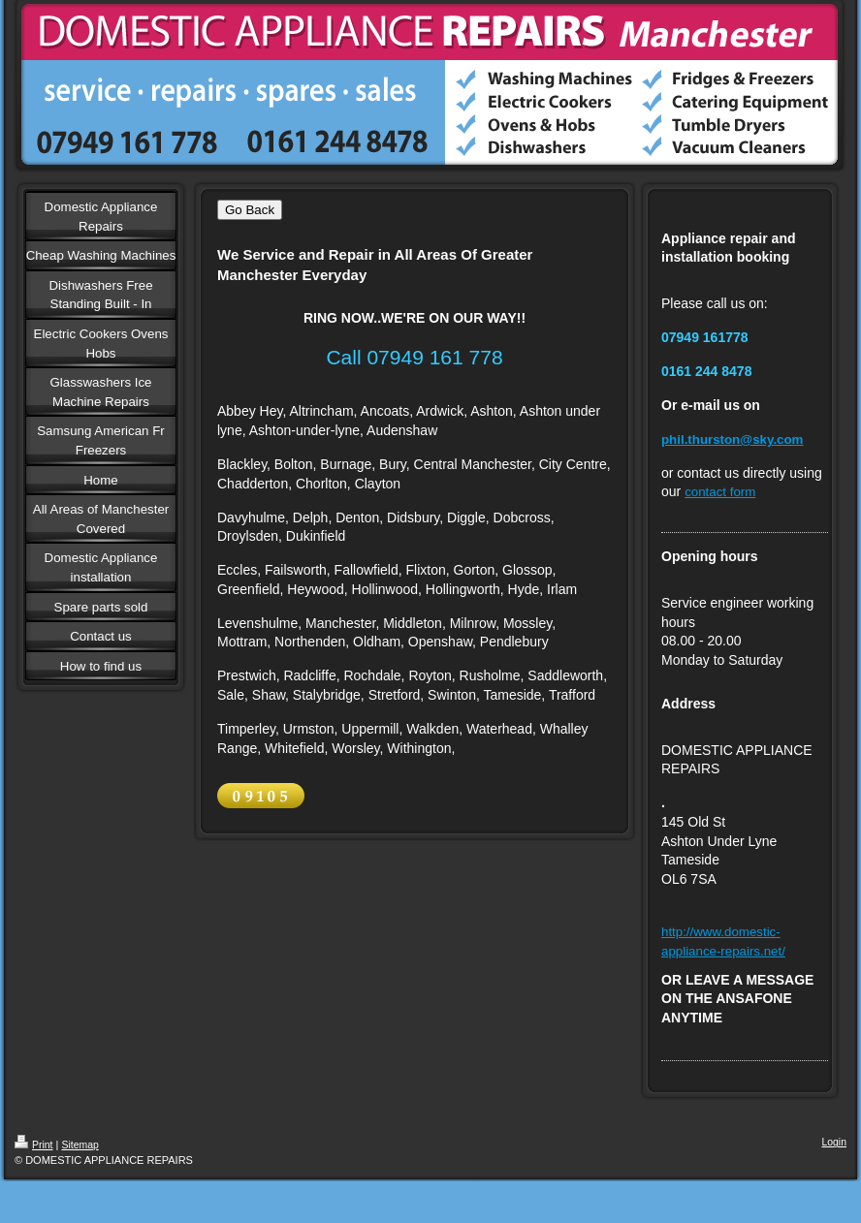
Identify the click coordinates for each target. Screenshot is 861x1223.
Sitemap (79, 1145)
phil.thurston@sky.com (732, 439)
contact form (720, 492)
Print (33, 1145)
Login (833, 1142)
